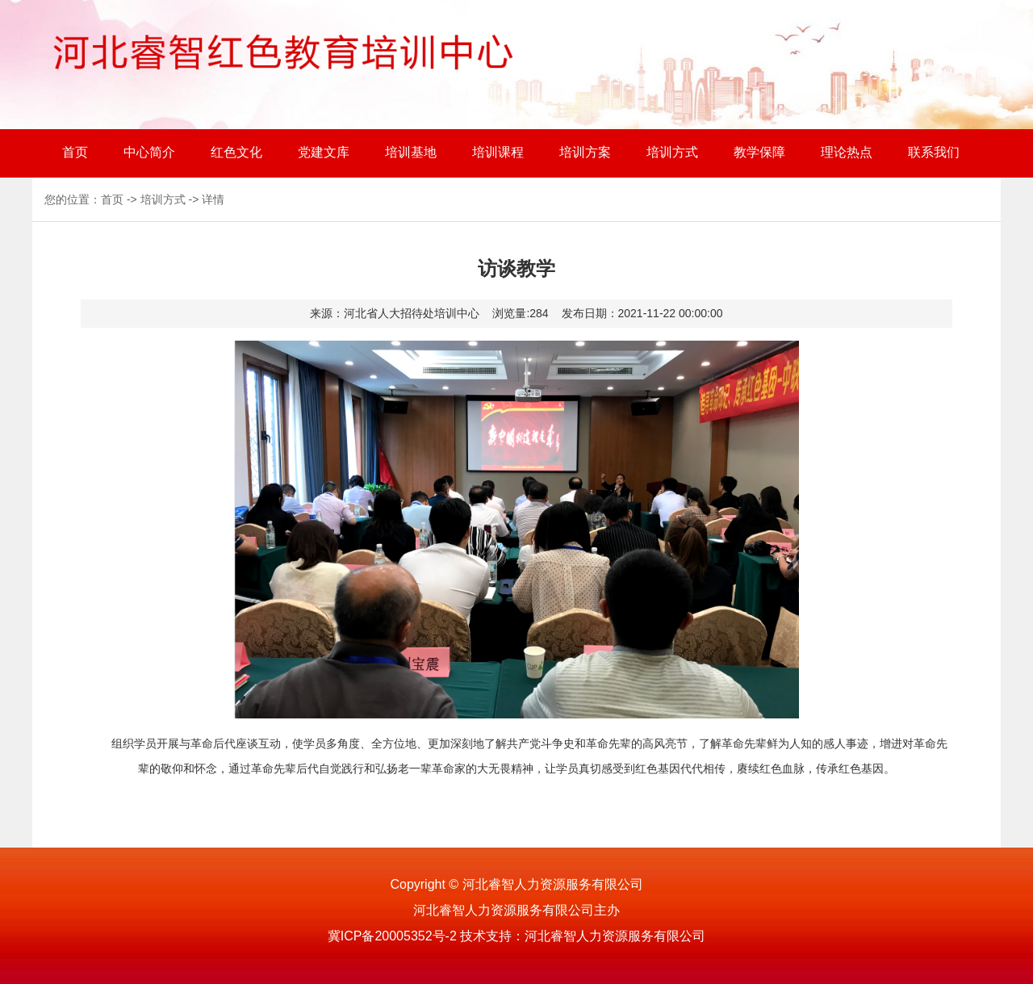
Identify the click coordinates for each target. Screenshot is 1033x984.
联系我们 (934, 152)
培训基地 (411, 152)
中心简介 (149, 152)
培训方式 (672, 152)
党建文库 (323, 152)
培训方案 (585, 152)
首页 (75, 152)
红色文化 (236, 152)
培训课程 (498, 152)
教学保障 (759, 152)
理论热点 (846, 152)
